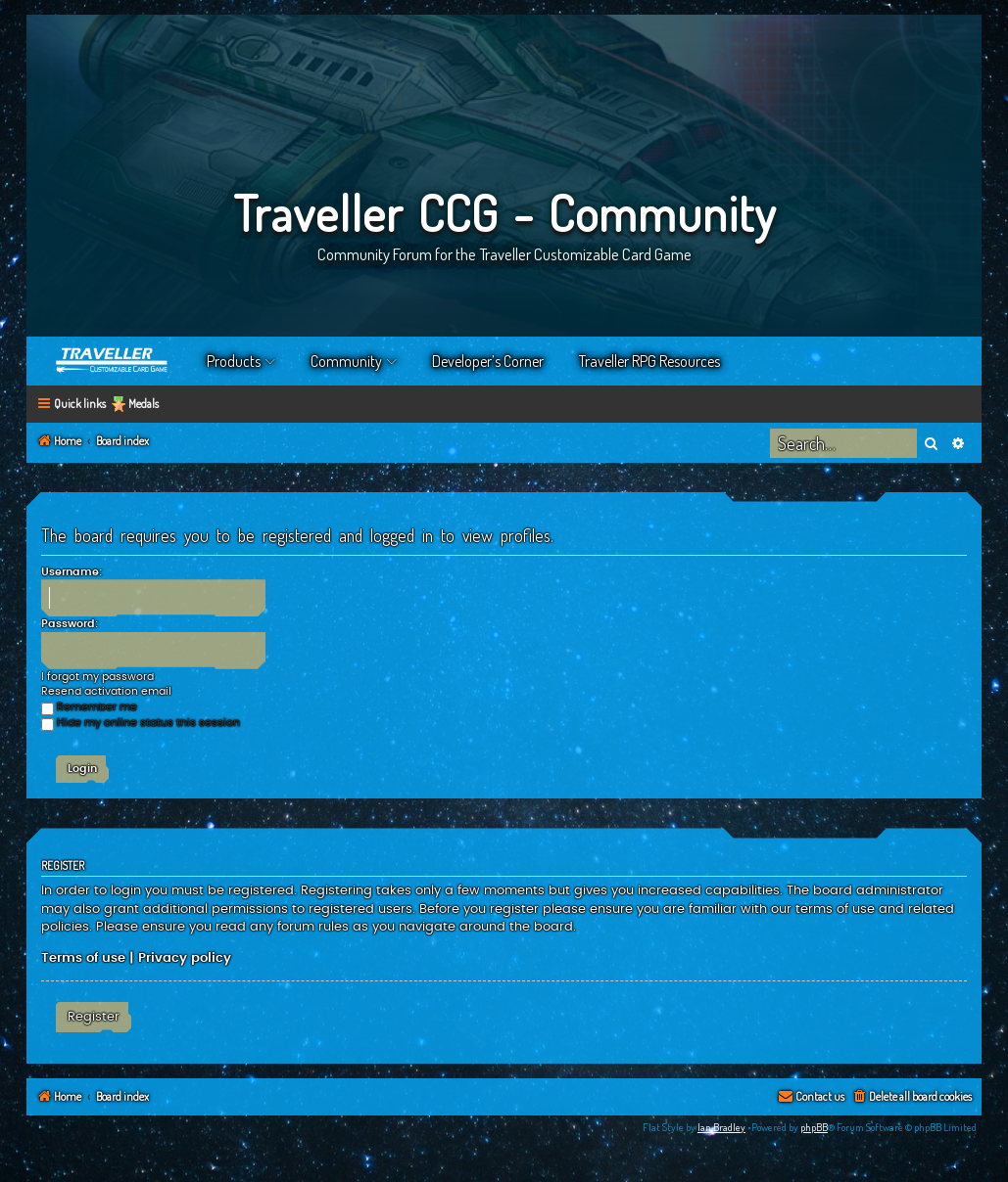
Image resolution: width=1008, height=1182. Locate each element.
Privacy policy (184, 958)
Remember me (89, 707)
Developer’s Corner (488, 361)
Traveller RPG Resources (649, 361)
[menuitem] (911, 1097)
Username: (71, 572)
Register (94, 1016)
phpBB (814, 1127)
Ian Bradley (721, 1127)
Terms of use (83, 958)
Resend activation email (106, 691)
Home (112, 361)
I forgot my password (97, 676)
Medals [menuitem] (143, 403)
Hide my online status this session (140, 722)
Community (346, 361)
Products (234, 361)
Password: (69, 623)
